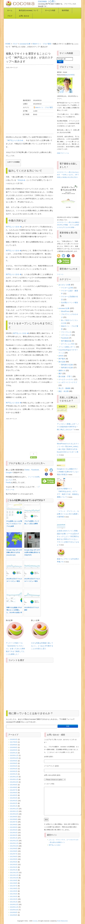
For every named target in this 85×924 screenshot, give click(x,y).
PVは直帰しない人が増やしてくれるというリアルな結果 (14, 523)
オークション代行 (68, 344)
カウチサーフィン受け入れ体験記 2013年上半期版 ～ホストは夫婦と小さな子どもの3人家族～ (68, 224)
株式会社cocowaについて (28, 10)
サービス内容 (50, 10)
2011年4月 (13, 894)
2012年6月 (13, 856)
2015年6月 (13, 763)
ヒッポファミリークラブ (67, 382)
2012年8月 (13, 851)
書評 (60, 373)
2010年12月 (14, 904)
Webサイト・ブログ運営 (41, 44)
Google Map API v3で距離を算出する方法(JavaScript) (14, 552)
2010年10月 (14, 910)
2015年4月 (13, 766)
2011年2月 (13, 899)
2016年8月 (13, 747)
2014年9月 (13, 785)
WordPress (65, 311)
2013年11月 (14, 811)
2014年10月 (14, 782)
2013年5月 (13, 827)
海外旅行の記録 (67, 367)
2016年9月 (13, 745)
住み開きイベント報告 (69, 302)
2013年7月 (13, 822)
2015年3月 (13, 768)
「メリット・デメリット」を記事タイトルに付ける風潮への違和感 (68, 514)
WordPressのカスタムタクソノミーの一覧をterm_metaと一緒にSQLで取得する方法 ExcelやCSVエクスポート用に (68, 449)
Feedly (8, 482)
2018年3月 (13, 739)
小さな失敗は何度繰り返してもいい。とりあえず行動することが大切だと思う (42, 645)
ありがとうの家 (64, 285)
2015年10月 (14, 758)
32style (21, 180)
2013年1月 (13, 838)
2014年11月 (14, 779)
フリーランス (66, 332)
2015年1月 (13, 774)
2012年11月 (14, 843)
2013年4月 (13, 830)
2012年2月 (13, 867)
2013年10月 (14, 814)
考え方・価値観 (64, 388)
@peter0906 (69, 75)
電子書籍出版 (66, 341)
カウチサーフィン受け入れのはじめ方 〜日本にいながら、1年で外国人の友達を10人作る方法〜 (68, 174)
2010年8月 (13, 915)
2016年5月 (13, 750)
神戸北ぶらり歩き (15, 140)
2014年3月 (13, 800)
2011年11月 (14, 875)
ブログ (9, 16)
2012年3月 (13, 864)
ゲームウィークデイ (66, 379)
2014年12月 (14, 776)
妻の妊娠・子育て (65, 376)
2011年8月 (13, 883)
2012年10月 (14, 846)
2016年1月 (13, 753)
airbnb (60, 356)
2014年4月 (13, 798)
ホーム (9, 10)
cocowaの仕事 (25, 44)
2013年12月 (14, 808)
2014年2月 (13, 803)
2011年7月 (13, 886)
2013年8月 (13, 819)
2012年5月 (13, 859)
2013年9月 (13, 816)
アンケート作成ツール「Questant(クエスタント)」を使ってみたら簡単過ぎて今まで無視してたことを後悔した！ (15, 648)
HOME (8, 44)
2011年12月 (14, 872)
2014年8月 (13, 787)
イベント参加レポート (66, 347)
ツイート (60, 274)
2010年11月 (14, 907)
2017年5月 (13, 742)
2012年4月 (13, 862)
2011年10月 (14, 878)
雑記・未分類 (63, 391)
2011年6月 (13, 888)
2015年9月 (13, 761)
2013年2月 (13, 835)
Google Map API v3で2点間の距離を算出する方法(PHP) (32, 552)
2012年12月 (14, 840)
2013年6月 (13, 824)
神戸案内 (61, 359)
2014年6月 (13, 792)
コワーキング (66, 335)
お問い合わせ (24, 16)
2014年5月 (13, 795)
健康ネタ (61, 370)
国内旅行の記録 (67, 365)
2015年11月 (14, 755)
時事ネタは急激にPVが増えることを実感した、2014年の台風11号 (14, 610)
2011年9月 (13, 880)
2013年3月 (13, 832)
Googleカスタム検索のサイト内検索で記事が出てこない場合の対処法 (68, 471)
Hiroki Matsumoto (62, 921)
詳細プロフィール (63, 153)
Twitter (27, 470)
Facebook (35, 470)
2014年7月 (13, 790)
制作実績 (65, 10)
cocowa (35, 921)
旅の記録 (61, 362)
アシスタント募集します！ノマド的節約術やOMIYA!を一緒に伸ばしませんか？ (68, 426)
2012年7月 (13, 854)
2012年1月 (13, 870)
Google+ (9, 472)
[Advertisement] (42, 24)
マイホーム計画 (67, 288)
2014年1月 (13, 806)
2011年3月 (13, 896)
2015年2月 (13, 771)
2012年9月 (13, 848)
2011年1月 (13, 902)
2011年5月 (13, 891)
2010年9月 (13, 912)
